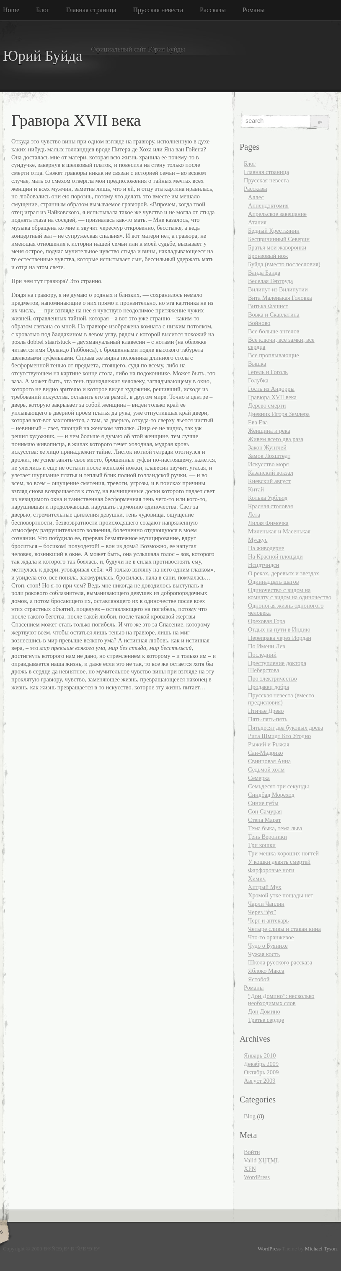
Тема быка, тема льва (275, 828)
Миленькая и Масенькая (279, 531)
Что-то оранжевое (271, 937)
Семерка (259, 778)
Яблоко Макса (266, 970)
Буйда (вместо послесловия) (284, 264)
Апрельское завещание (277, 214)
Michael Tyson (321, 1249)
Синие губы (263, 803)
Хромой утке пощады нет (280, 895)
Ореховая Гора (266, 621)
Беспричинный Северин (279, 239)
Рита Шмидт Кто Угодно (279, 736)
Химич (257, 878)
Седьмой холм (266, 769)
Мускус (257, 539)
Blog (250, 1116)
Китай (256, 489)
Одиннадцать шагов (273, 581)
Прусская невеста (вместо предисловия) (281, 699)
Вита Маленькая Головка (280, 297)
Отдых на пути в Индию (279, 629)
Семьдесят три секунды (278, 786)
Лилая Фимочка (268, 523)
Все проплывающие (273, 355)
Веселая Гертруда (270, 281)
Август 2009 (259, 1080)
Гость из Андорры (271, 388)
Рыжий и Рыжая (268, 744)
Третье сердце (266, 1019)
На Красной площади (275, 556)
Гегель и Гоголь (268, 372)
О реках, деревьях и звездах (283, 573)
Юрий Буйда (43, 56)
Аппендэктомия (268, 205)
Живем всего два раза (275, 439)
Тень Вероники (267, 836)
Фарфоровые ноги (271, 870)
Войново (259, 323)
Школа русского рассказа (280, 962)
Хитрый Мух (265, 887)
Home (11, 9)
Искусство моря (268, 464)
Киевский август (269, 481)
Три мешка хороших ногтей (283, 853)
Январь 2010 (260, 1055)
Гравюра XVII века (272, 397)
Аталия (257, 222)
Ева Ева (258, 422)
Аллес (256, 197)
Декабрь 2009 (261, 1063)
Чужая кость (264, 954)
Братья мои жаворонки (277, 247)
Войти (252, 1152)
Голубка (258, 380)
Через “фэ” (262, 912)
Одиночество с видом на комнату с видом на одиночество (289, 593)
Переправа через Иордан (279, 637)
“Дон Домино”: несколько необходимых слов (281, 999)
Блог (42, 9)
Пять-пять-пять (267, 719)
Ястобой (259, 979)
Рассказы (213, 9)
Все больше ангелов (274, 331)
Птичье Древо (266, 710)
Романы (254, 9)
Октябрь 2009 (261, 1072)
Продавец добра (268, 687)
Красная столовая (270, 506)
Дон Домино (264, 1011)
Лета (254, 514)
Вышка (257, 363)
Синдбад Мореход (271, 794)
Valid (261, 1160)
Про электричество (272, 678)
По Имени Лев (266, 646)
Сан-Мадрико (265, 752)
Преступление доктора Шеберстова (277, 666)
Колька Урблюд (267, 497)
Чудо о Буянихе (268, 945)
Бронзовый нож (268, 255)
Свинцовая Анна (269, 761)
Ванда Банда (264, 272)
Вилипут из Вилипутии (278, 289)
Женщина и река (269, 430)
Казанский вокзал (270, 472)
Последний (262, 654)
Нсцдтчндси (263, 564)
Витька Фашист (268, 306)
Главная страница (91, 9)
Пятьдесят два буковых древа (285, 727)
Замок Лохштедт (269, 455)
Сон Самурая (265, 811)
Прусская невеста (158, 9)
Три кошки (262, 845)
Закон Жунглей (267, 447)
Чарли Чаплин (266, 903)
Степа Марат (264, 819)
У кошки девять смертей (279, 861)
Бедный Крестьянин (274, 230)
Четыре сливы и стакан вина (284, 928)
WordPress (257, 1177)
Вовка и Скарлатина (274, 314)
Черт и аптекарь (268, 920)
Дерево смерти (267, 405)
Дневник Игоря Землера (279, 414)
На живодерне (266, 548)
